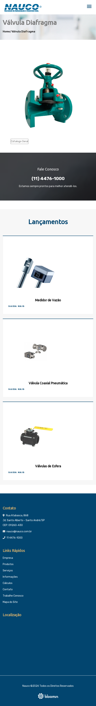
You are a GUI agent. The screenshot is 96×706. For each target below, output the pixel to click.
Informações (10, 576)
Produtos (8, 564)
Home (6, 31)
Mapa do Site (10, 602)
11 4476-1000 (14, 537)
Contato (8, 589)
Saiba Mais (16, 306)
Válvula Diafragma (23, 31)
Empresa (8, 557)
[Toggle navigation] (89, 7)
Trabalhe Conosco (13, 595)
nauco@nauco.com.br (19, 531)
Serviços (8, 570)
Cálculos (7, 583)
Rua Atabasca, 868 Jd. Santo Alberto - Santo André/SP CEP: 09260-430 (24, 520)
